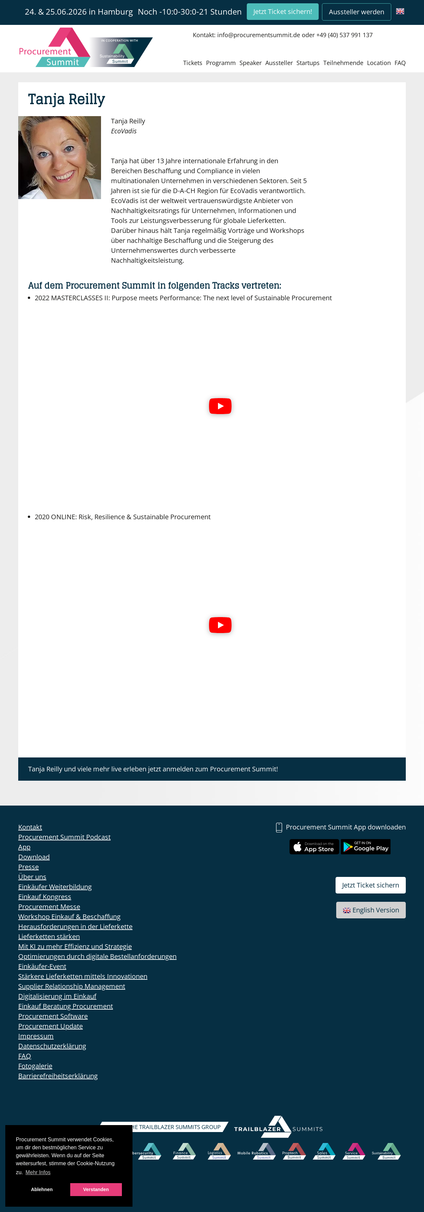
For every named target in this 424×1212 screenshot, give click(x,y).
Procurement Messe (49, 906)
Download (34, 856)
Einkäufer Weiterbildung (55, 886)
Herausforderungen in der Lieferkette (75, 926)
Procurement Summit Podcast (64, 836)
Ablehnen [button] (42, 1189)
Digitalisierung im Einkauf (57, 996)
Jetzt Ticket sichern (370, 885)
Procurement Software (53, 1016)
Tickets (192, 63)
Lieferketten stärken (49, 936)
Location (379, 63)
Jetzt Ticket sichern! (282, 11)
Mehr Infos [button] (38, 1172)
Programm (221, 63)
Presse (28, 866)
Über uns (32, 876)
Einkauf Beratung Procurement (65, 1006)
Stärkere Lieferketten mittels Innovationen (82, 976)
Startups (308, 63)
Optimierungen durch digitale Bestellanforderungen (97, 956)
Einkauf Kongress (44, 896)
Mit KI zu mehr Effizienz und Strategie (75, 946)
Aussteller (279, 63)
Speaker (250, 63)
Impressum (36, 1036)
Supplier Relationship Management (71, 986)
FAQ (400, 63)
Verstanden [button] (96, 1189)
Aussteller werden (356, 11)
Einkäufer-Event (42, 966)
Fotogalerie (35, 1065)
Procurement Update (50, 1026)
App (24, 846)
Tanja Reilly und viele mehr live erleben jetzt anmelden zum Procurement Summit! (153, 768)
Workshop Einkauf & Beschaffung (69, 916)
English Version (371, 909)
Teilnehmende (343, 63)
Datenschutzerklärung (52, 1045)
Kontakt (30, 826)
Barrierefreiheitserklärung (58, 1075)
